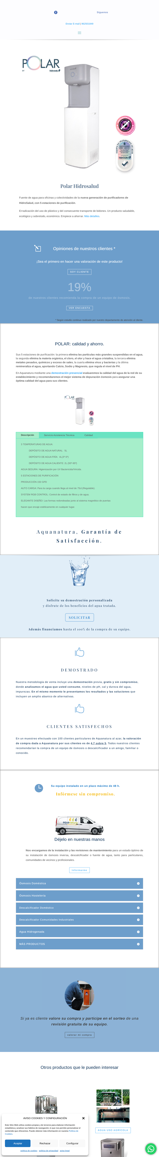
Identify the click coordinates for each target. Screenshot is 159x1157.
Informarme (79, 870)
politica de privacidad (48, 1151)
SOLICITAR (79, 617)
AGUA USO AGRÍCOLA (113, 1130)
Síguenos (102, 12)
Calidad (88, 435)
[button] (83, 1118)
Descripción (27, 435)
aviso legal (65, 1151)
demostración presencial (66, 373)
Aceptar (18, 1143)
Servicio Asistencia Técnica (59, 435)
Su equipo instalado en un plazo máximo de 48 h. (85, 785)
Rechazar (45, 1143)
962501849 (87, 23)
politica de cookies (28, 1151)
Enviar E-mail (73, 23)
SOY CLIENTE (79, 271)
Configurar (72, 1143)
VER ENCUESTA (79, 308)
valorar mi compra (79, 1035)
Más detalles (91, 216)
